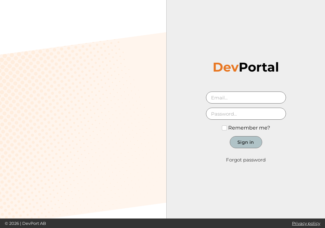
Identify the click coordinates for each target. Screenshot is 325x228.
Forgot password (246, 159)
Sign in (245, 142)
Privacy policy (306, 223)
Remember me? (246, 128)
